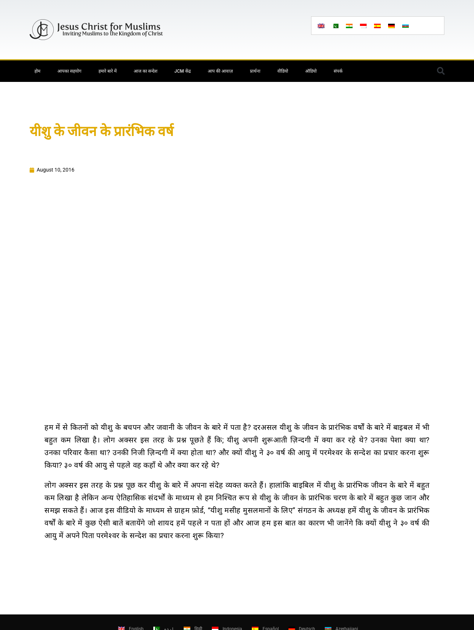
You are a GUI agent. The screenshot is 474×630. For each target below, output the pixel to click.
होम (37, 71)
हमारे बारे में (108, 71)
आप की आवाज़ (220, 71)
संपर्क (338, 71)
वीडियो (282, 71)
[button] (441, 71)
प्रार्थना (255, 71)
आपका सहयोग (69, 71)
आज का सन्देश (145, 71)
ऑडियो (311, 71)
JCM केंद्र (182, 71)
